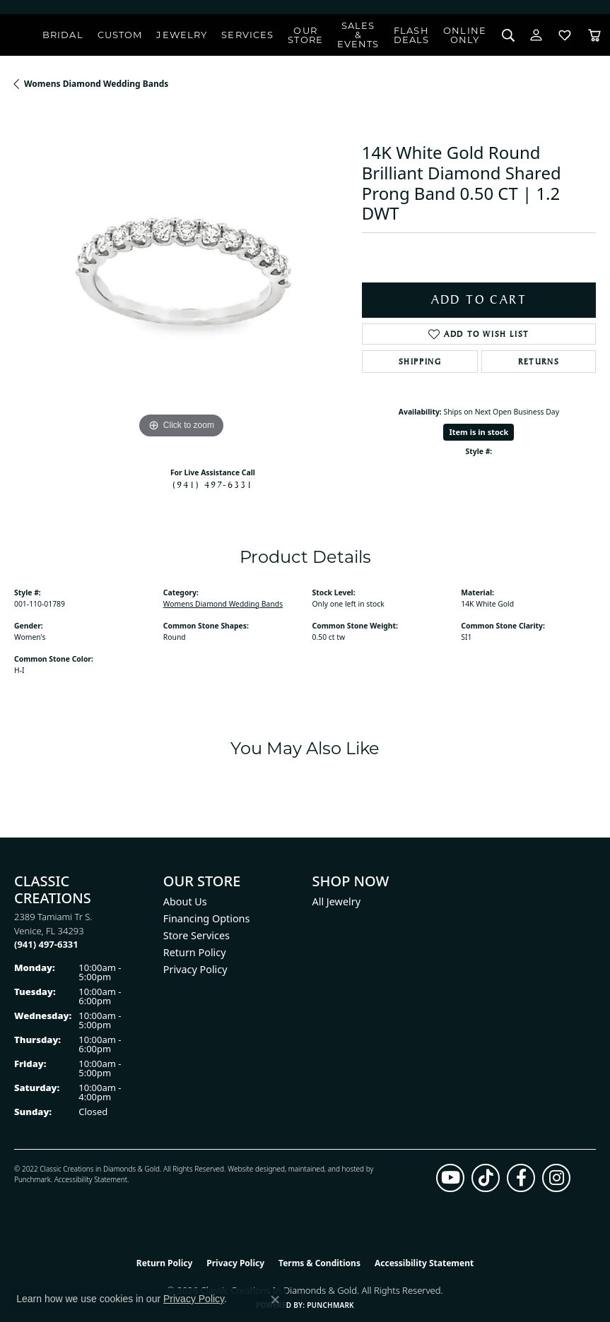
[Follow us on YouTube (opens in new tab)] (450, 1178)
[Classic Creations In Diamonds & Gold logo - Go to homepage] (21, 35)
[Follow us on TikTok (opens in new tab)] (485, 1178)
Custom (120, 34)
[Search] (507, 35)
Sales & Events (358, 34)
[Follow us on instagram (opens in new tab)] (556, 1178)
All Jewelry (336, 901)
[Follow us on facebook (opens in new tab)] (521, 1178)
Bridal (62, 34)
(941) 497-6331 (212, 484)
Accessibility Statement (90, 1179)
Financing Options (206, 918)
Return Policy (194, 952)
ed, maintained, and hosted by (324, 1169)
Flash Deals (412, 35)
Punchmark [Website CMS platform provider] (330, 1305)
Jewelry (181, 34)
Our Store (305, 35)
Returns (538, 361)
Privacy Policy (195, 969)
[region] (181, 275)
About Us (185, 901)
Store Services (196, 935)
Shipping (420, 361)
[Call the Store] (46, 944)
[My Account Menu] (536, 35)
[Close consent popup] (275, 1299)
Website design (252, 1169)
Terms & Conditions (319, 1263)
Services (247, 34)
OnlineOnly (464, 35)
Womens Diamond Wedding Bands (96, 84)
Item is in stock (478, 432)
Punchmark (32, 1179)
